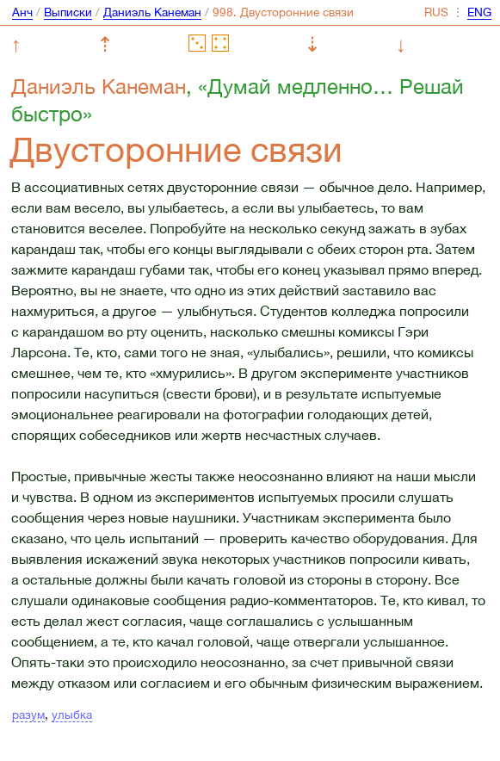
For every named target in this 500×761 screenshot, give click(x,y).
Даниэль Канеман (152, 12)
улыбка (72, 714)
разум (28, 714)
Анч (22, 12)
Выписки (68, 12)
